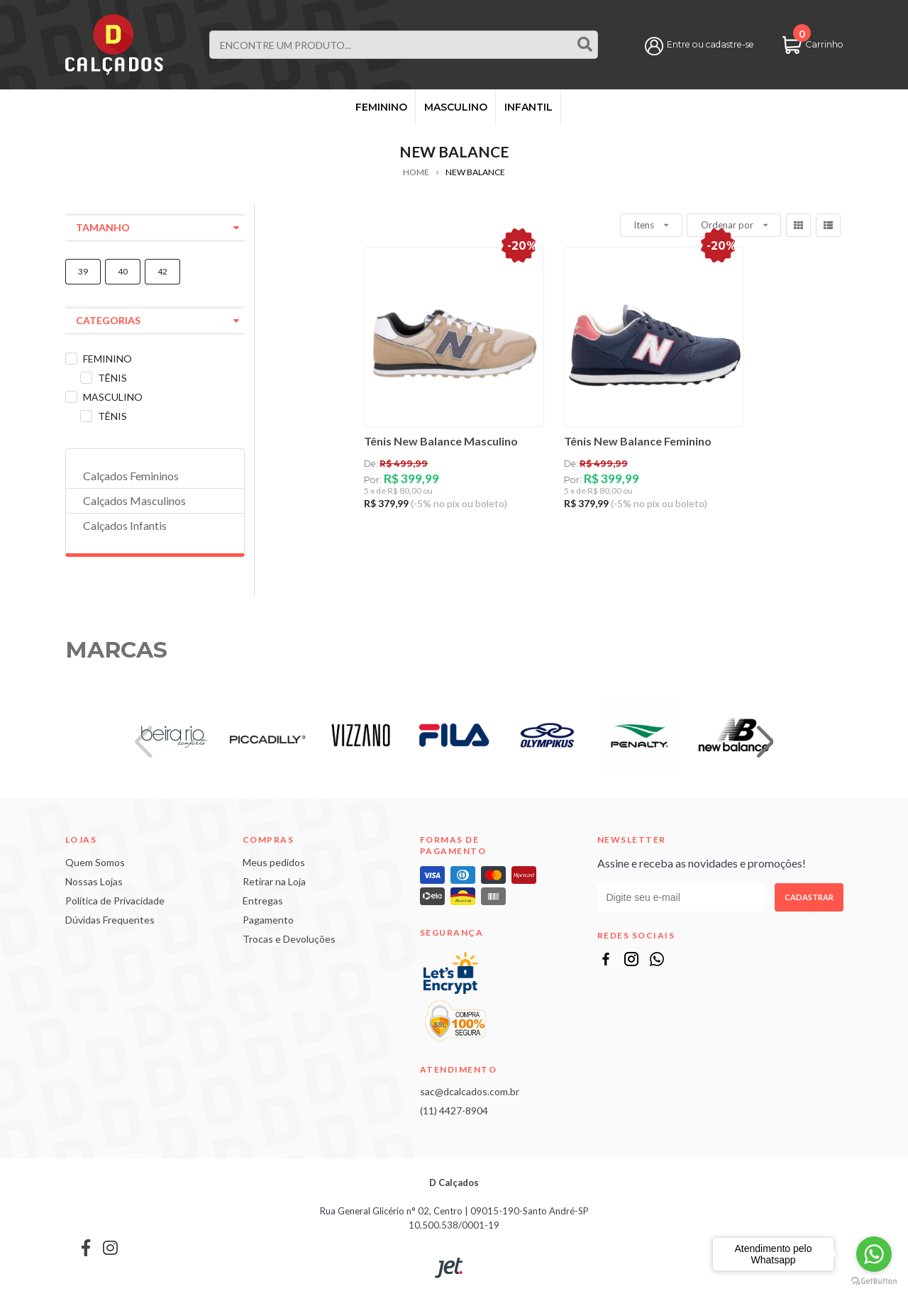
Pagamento (268, 920)
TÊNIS (112, 378)
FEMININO (381, 107)
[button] (765, 742)
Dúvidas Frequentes (110, 920)
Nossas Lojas (94, 881)
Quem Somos (95, 862)
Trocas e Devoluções (289, 939)
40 (123, 271)
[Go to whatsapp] (874, 1254)
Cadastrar (809, 897)
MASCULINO (455, 107)
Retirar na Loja (274, 881)
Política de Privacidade (115, 901)
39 (83, 271)
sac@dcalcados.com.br (469, 1091)
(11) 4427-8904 (454, 1110)
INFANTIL (528, 107)
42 (162, 271)
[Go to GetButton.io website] (874, 1281)
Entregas (263, 901)
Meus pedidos (274, 862)
